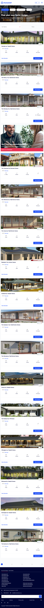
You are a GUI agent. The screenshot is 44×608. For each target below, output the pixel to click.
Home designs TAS (26, 577)
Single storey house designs (27, 583)
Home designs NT (5, 577)
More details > (38, 58)
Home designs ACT (5, 578)
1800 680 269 (6, 592)
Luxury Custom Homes (27, 578)
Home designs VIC (5, 574)
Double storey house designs (28, 584)
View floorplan (5, 58)
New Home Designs (5, 9)
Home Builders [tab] (11, 570)
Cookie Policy (31, 600)
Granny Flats (4, 586)
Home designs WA (5, 580)
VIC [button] (37, 2)
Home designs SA (26, 575)
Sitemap (11, 600)
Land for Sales (29, 9)
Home (2, 600)
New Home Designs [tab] (4, 570)
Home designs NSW (5, 575)
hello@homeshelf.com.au (17, 592)
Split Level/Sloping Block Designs (28, 580)
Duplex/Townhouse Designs (6, 583)
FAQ (41, 600)
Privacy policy (21, 600)
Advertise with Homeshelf (27, 586)
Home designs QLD (26, 574)
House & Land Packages (21, 9)
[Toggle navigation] (41, 3)
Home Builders (12, 9)
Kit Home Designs (5, 584)
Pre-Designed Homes (5, 581)
